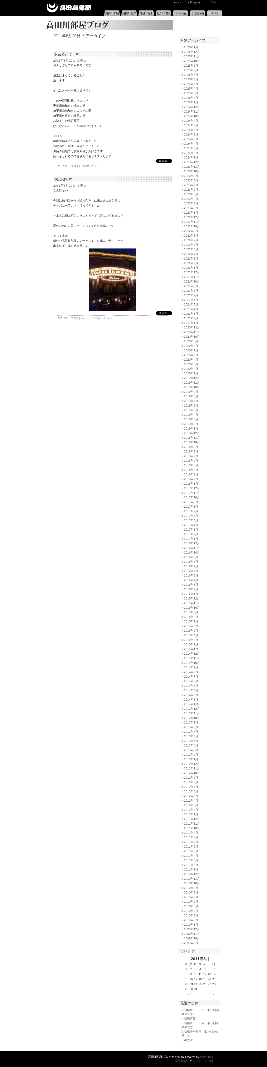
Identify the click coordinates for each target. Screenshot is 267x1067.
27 (209, 984)
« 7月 (190, 994)
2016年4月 (191, 580)
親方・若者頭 (163, 13)
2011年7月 (191, 842)
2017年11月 (192, 492)
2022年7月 (191, 240)
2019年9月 (191, 391)
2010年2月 (191, 920)
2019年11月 (192, 382)
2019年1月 (191, 428)
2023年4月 (191, 198)
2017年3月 (191, 529)
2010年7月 (191, 897)
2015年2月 (191, 644)
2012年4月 (191, 800)
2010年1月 (191, 924)
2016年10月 (192, 552)
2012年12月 (192, 763)
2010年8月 (191, 892)
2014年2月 (191, 699)
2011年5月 (191, 851)
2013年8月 (191, 727)
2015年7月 (191, 621)
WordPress (206, 1056)
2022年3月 (191, 258)
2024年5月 (191, 139)
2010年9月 (191, 888)
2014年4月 (191, 690)
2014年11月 (192, 658)
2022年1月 (191, 267)
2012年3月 (191, 805)
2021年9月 (191, 286)
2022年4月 (191, 254)
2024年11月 (192, 111)
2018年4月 (191, 469)
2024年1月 (191, 157)
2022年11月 (192, 221)
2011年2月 (191, 865)
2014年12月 (192, 653)
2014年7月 (191, 676)
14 (214, 974)
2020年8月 (191, 345)
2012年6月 (191, 791)
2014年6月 (191, 681)
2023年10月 (192, 171)
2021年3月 (191, 313)
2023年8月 (191, 180)
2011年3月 (191, 860)
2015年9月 (191, 612)
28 (214, 984)
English (214, 2)
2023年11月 (192, 166)
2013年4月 (191, 745)
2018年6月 (191, 460)
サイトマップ (179, 2)
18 (200, 979)
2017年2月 (191, 534)
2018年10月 (192, 442)
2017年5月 (191, 520)
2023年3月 (191, 203)
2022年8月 (191, 235)
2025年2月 (191, 97)
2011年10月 (192, 828)
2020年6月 (191, 355)
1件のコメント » (90, 166)
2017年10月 (192, 497)
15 (186, 979)
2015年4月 (191, 635)
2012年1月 (191, 814)
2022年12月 (192, 217)
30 (191, 989)
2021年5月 (191, 304)
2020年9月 (191, 341)
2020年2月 (191, 368)
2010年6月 (191, 901)
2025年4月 (191, 88)
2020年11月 (192, 332)
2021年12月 (192, 272)
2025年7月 (191, 74)
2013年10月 (192, 718)
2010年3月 (191, 915)
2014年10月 (192, 662)
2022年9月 (191, 231)
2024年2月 (191, 153)
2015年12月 (192, 598)
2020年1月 (191, 373)
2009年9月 (191, 943)
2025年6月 (191, 79)
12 (205, 974)
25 (200, 984)
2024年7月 (191, 130)
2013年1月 (191, 759)
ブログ (215, 13)
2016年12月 (192, 543)
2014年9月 (191, 667)
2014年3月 (191, 695)
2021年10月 (192, 281)
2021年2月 (191, 318)
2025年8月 (191, 70)
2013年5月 (191, 741)
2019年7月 (191, 401)
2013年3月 (191, 750)
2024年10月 (192, 116)
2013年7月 (191, 731)
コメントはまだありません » (96, 318)
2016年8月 (191, 561)
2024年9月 (191, 120)
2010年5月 (191, 906)
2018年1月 (191, 483)
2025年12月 (192, 51)
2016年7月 (191, 566)
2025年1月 (191, 102)
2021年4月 (191, 309)
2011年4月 (191, 855)
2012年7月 (191, 786)
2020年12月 (192, 327)
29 (186, 989)
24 (195, 984)
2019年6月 (191, 405)
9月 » (211, 994)
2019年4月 (191, 414)
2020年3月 (191, 364)
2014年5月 (191, 685)
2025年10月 (192, 61)
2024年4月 (191, 143)
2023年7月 (191, 185)
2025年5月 (191, 84)
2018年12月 (192, 433)
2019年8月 (191, 396)
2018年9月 (191, 447)
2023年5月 (191, 194)
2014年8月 (191, 672)
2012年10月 (192, 773)
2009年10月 (192, 938)
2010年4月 (191, 910)
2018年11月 (192, 437)
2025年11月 (192, 56)
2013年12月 (192, 708)
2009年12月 (192, 929)
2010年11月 (192, 878)
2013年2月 (191, 754)
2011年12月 (192, 819)
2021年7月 (191, 295)
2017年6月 (191, 515)
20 (209, 979)
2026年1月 (191, 47)
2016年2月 (191, 589)
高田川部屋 (69, 7)
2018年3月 (191, 474)
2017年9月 (191, 502)
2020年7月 (191, 350)
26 (205, 984)
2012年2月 (191, 809)
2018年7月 (191, 456)
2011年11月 (192, 823)
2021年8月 (191, 290)
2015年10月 (192, 607)
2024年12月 (192, 107)
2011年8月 (191, 837)
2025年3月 (191, 93)
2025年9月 (191, 65)
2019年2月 (191, 424)
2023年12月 (192, 162)
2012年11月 (192, 768)
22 (186, 984)
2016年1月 (191, 594)
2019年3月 (191, 419)
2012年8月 (191, 782)
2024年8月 (191, 125)
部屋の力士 (146, 13)
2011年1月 (191, 869)
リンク (205, 2)
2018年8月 (191, 451)
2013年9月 (191, 722)
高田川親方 (129, 13)
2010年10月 (192, 883)
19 (205, 979)
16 (191, 979)
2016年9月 (191, 557)
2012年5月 (191, 796)
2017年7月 (191, 511)
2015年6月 (191, 626)
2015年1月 (191, 649)
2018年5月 (191, 465)
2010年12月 (192, 874)
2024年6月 (191, 134)
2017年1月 (191, 538)
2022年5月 (191, 249)
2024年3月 (191, 148)
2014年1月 (191, 704)
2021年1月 (191, 322)
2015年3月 (191, 639)
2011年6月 (191, 846)
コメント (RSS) (203, 1060)
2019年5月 (191, 410)
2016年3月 (191, 584)
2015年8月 (191, 616)
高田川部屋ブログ (108, 25)
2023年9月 (191, 175)
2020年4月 (191, 359)
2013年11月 (192, 713)
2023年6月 (191, 189)
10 (195, 974)
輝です (188, 1040)
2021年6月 (191, 300)
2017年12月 (192, 488)
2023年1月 (191, 212)
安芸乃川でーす (66, 54)
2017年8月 (191, 506)
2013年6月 (191, 736)
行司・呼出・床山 (180, 13)
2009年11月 (192, 933)
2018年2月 (191, 479)
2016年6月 (191, 571)
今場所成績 (197, 13)
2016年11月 (192, 548)
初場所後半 (191, 1018)
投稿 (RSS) (182, 1060)
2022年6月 (191, 244)
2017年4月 (191, 525)
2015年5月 (191, 630)
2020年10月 (192, 336)
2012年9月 (191, 777)
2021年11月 (192, 277)
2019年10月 (192, 387)
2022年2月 (191, 263)
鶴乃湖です (63, 179)
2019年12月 (192, 378)
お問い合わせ (194, 2)
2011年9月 (191, 832)
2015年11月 (192, 603)
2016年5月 (191, 575)
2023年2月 (191, 208)
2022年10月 (192, 226)
